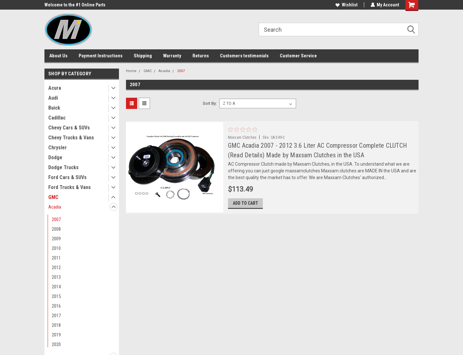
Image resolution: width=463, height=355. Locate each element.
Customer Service (298, 56)
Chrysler (57, 147)
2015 (56, 296)
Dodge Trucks (63, 167)
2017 (56, 315)
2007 (56, 219)
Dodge (55, 157)
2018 (56, 325)
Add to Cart (245, 203)
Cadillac (57, 118)
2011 (56, 258)
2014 (56, 287)
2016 (56, 306)
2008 (56, 229)
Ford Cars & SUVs (67, 177)
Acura (54, 88)
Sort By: (210, 103)
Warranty (172, 56)
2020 (56, 344)
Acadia (54, 207)
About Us (58, 56)
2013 (56, 277)
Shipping (143, 56)
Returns (200, 56)
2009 (56, 239)
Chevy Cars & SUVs (69, 128)
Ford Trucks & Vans (69, 187)
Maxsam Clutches (242, 137)
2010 (56, 248)
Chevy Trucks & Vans (71, 138)
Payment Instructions (100, 56)
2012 (56, 267)
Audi (53, 98)
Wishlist (346, 4)
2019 (56, 335)
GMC (53, 197)
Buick (54, 108)
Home (131, 71)
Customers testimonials (244, 56)
